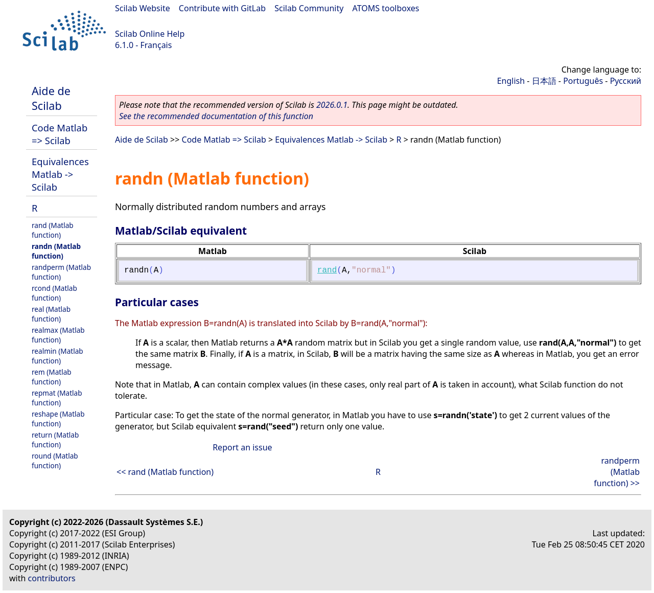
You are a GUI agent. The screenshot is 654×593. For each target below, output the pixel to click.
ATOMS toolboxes (386, 8)
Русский (625, 80)
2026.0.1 (331, 104)
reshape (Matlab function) (58, 418)
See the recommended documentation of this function (216, 116)
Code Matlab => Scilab (59, 134)
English (511, 80)
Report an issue (242, 447)
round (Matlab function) (55, 460)
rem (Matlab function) (52, 376)
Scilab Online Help (149, 33)
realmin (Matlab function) (57, 356)
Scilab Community (308, 8)
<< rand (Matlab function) (165, 471)
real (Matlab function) (51, 314)
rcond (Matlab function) (54, 293)
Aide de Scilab (51, 98)
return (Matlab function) (55, 439)
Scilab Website (142, 8)
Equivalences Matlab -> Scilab (60, 174)
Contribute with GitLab (222, 8)
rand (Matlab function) (53, 230)
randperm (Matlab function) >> (617, 472)
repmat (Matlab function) (57, 397)
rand (327, 270)
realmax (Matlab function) (58, 335)
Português (583, 80)
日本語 (544, 80)
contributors (52, 578)
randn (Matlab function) (56, 251)
